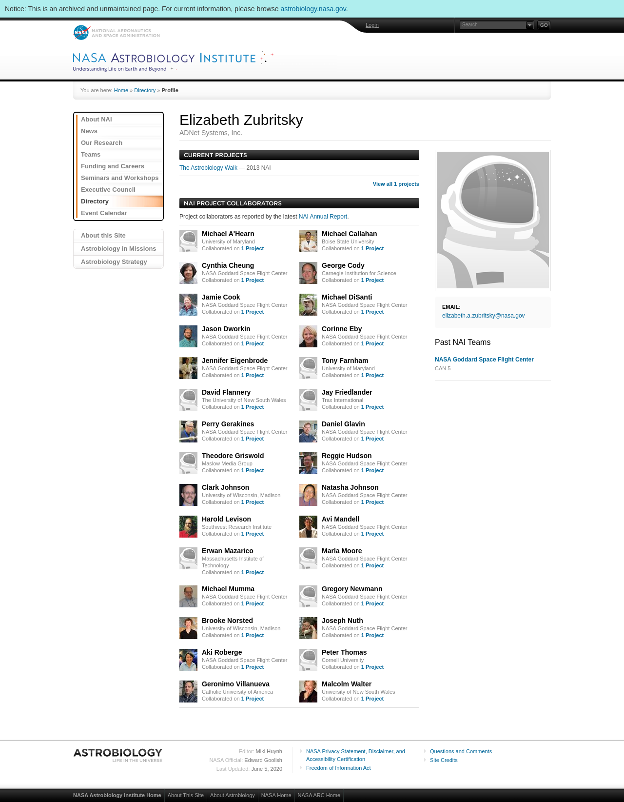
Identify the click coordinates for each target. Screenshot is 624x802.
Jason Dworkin (226, 329)
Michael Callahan (349, 234)
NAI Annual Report (323, 216)
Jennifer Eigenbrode (235, 360)
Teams (90, 154)
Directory (145, 90)
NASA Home (276, 795)
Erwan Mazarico (228, 551)
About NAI (96, 119)
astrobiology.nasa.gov (313, 9)
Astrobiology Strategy (114, 261)
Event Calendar (104, 213)
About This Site (186, 795)
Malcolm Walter (346, 684)
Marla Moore (342, 551)
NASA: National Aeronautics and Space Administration (116, 32)
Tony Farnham (345, 360)
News (89, 131)
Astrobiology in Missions (118, 248)
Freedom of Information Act (338, 768)
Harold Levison (226, 519)
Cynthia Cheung (228, 265)
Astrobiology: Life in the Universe (118, 755)
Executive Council (108, 189)
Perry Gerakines (228, 424)
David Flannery (226, 392)
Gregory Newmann (352, 589)
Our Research (101, 142)
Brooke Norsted (227, 620)
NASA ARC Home (319, 795)
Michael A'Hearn (228, 234)
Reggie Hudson (347, 456)
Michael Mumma (228, 589)
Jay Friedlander (347, 392)
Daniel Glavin (343, 424)
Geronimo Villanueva (236, 684)
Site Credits (444, 760)
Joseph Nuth (342, 620)
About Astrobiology (232, 795)
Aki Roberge (222, 652)
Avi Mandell (340, 519)
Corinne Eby (342, 329)
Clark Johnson (225, 487)
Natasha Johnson (350, 487)
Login (372, 25)
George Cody (343, 265)
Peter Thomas (344, 652)
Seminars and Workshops (119, 177)
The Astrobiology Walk (209, 167)
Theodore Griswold (233, 456)
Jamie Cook (221, 297)
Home (121, 90)
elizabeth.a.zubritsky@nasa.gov (483, 315)
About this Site (103, 235)
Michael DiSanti (347, 297)
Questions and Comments (461, 751)
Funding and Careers (112, 166)
